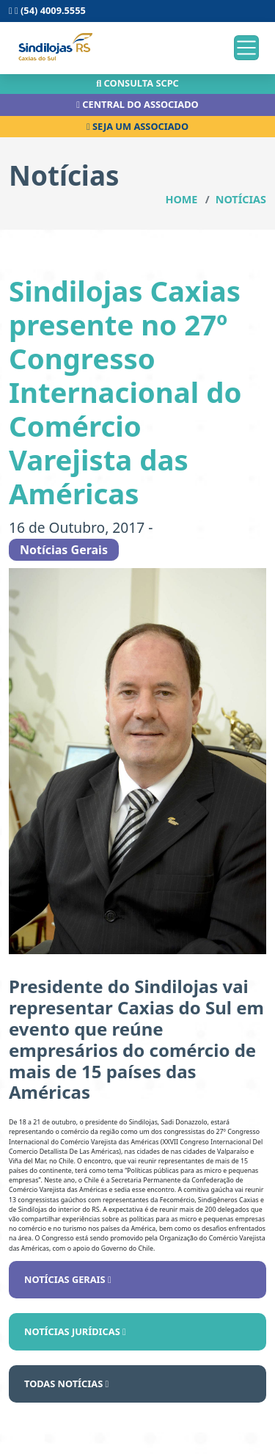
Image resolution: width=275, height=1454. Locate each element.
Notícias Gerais (67, 1279)
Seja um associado (137, 126)
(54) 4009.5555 (47, 10)
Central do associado (137, 104)
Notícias (241, 199)
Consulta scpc (137, 83)
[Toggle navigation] (246, 47)
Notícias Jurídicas (75, 1331)
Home (181, 199)
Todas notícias (66, 1383)
